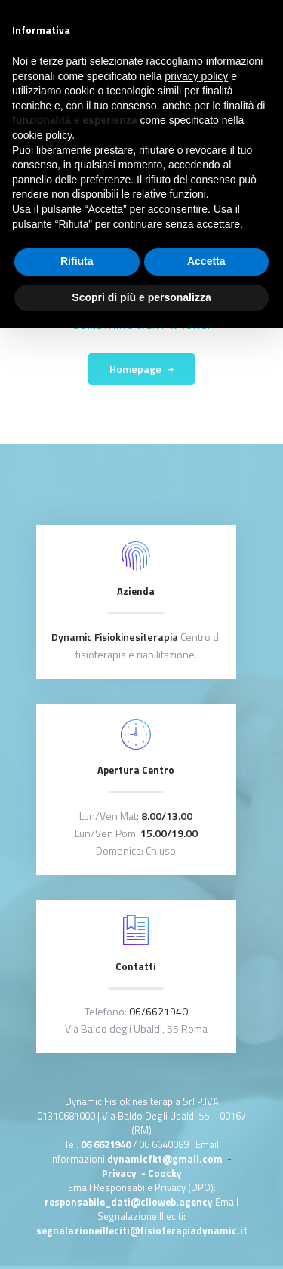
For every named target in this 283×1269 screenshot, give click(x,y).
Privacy (120, 1173)
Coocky (165, 1173)
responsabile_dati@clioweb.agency (130, 1201)
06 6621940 (106, 1144)
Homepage (135, 369)
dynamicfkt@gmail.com (165, 1158)
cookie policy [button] (42, 135)
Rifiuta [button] (77, 261)
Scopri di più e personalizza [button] (141, 297)
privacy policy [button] (196, 76)
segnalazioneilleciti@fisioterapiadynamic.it (142, 1230)
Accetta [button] (206, 261)
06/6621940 (158, 1011)
